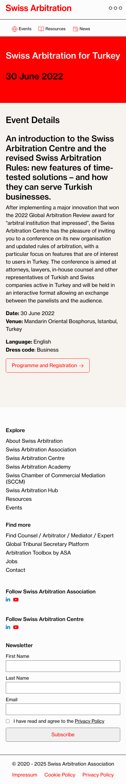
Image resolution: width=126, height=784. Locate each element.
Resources (52, 28)
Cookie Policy (60, 775)
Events (22, 28)
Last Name (17, 678)
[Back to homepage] (38, 7)
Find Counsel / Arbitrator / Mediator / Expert (60, 535)
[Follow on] (8, 627)
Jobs (11, 561)
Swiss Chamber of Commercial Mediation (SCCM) (55, 478)
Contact (15, 570)
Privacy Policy (89, 721)
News (81, 28)
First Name (17, 656)
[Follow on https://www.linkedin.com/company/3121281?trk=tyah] (8, 600)
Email (11, 699)
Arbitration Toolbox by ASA (38, 553)
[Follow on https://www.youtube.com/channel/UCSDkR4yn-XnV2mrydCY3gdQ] (15, 600)
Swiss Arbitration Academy (38, 467)
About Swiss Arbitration (34, 441)
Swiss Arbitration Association (41, 449)
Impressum (24, 775)
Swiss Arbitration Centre (35, 458)
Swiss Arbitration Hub (32, 490)
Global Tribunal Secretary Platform (47, 544)
